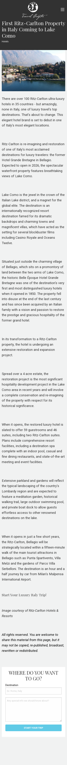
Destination (11, 685)
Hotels (5, 41)
